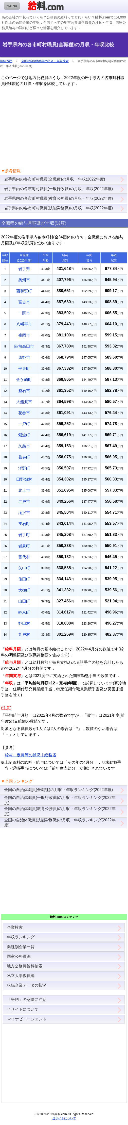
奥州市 (24, 280)
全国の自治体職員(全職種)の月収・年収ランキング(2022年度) (58, 790)
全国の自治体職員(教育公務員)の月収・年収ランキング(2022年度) (60, 811)
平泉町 (24, 368)
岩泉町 (24, 546)
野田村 (24, 623)
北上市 (24, 490)
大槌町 (24, 590)
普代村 (24, 557)
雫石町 (24, 524)
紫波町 (24, 435)
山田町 (24, 601)
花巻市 (24, 413)
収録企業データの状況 (26, 985)
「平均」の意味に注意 (26, 999)
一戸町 (24, 424)
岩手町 (24, 535)
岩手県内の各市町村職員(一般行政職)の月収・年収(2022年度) (58, 189)
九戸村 (24, 634)
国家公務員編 (19, 956)
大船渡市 (24, 402)
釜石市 (24, 391)
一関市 (24, 313)
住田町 (24, 579)
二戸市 (24, 501)
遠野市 (24, 357)
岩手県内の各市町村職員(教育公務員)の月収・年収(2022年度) (58, 198)
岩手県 (24, 269)
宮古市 (24, 302)
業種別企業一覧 (21, 947)
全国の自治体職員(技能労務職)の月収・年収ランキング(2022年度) (60, 822)
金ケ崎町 (24, 380)
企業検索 (15, 927)
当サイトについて (22, 1009)
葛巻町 (24, 457)
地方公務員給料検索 (24, 966)
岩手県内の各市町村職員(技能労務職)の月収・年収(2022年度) (58, 208)
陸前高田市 (24, 346)
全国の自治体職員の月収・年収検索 (45, 61)
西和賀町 (24, 291)
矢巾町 (24, 568)
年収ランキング (21, 937)
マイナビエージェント (27, 1019)
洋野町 (24, 468)
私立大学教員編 (21, 976)
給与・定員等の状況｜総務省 (30, 755)
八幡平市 (24, 324)
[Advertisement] (64, 127)
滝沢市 (24, 513)
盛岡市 (24, 335)
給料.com (6, 61)
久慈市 (24, 446)
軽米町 (24, 612)
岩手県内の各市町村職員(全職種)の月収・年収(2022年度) (54, 179)
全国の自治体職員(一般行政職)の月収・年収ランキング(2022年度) (60, 800)
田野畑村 (24, 479)
